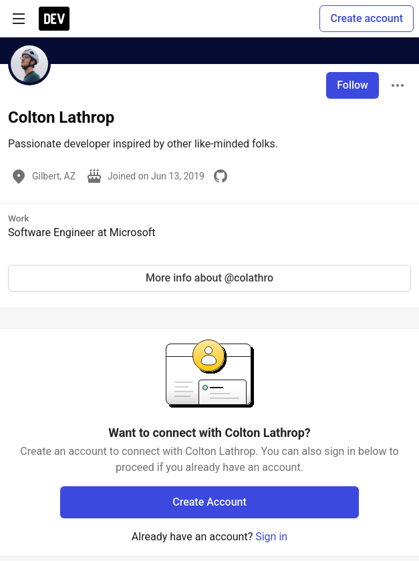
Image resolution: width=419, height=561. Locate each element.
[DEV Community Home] (54, 18)
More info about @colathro (209, 277)
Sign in (271, 536)
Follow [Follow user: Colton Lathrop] (352, 85)
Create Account (209, 502)
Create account (366, 18)
